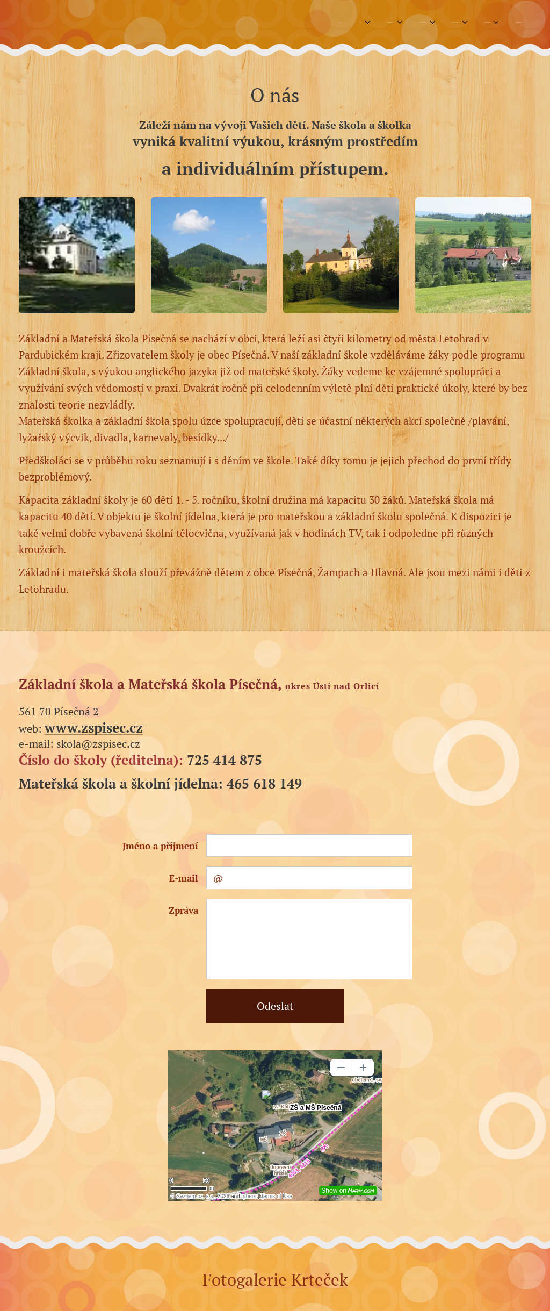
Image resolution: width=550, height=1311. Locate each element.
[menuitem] (377, 22)
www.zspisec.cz (94, 727)
